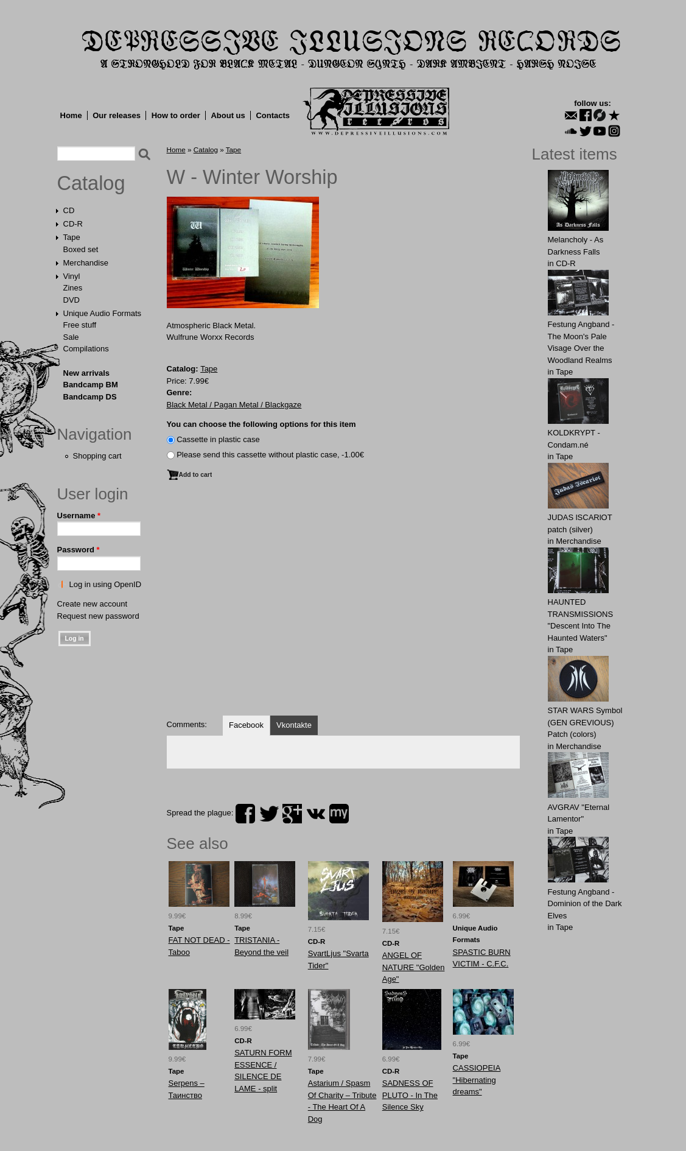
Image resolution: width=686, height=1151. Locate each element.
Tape (71, 237)
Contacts (273, 115)
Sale (71, 337)
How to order (176, 115)
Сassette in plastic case (218, 439)
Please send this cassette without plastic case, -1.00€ (270, 454)
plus (292, 813)
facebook (245, 813)
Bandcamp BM (90, 384)
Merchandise (85, 262)
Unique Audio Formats (102, 313)
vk (316, 813)
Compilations (86, 348)
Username (79, 515)
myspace (339, 813)
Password (78, 549)
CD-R (73, 223)
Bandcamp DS (90, 396)
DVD (71, 299)
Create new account (92, 603)
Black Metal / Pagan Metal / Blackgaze (234, 404)
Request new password (98, 616)
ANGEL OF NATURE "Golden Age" (413, 967)
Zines (73, 287)
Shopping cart (97, 455)
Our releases (117, 115)
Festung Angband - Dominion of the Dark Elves (585, 903)
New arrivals (86, 373)
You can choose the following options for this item (261, 424)
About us (228, 115)
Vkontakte (294, 725)
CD (69, 210)
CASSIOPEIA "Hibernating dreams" (477, 1079)
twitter (269, 813)
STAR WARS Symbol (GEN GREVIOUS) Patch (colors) (585, 722)
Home (71, 115)
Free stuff (80, 324)
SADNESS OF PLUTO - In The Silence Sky (410, 1095)
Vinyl (71, 276)
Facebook (246, 725)
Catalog (91, 183)
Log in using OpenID (105, 584)
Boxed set (81, 249)
